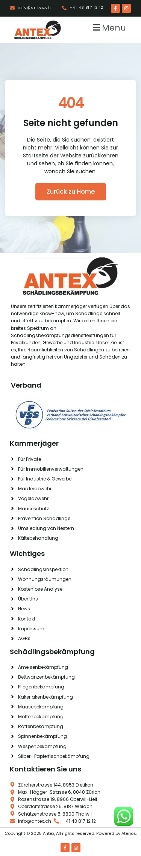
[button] (108, 27)
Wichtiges (27, 553)
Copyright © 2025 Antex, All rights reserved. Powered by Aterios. (71, 833)
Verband (26, 385)
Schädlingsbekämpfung (52, 651)
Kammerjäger (34, 443)
